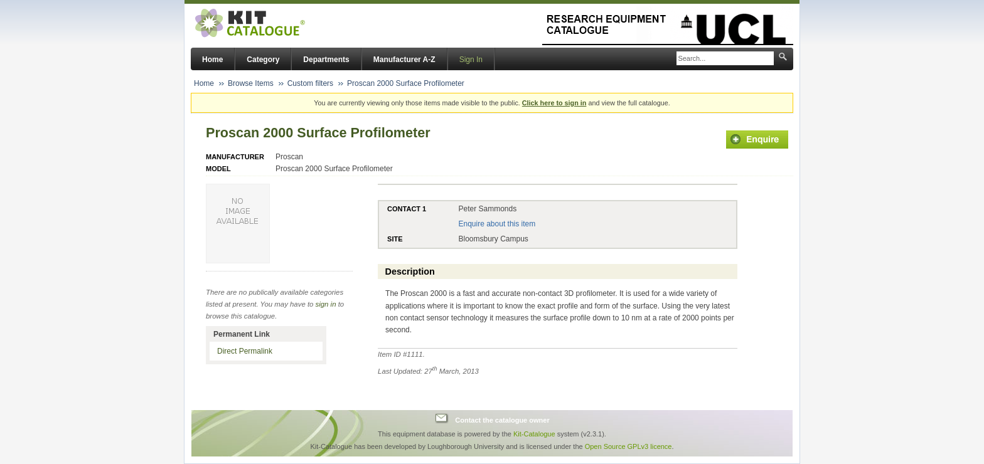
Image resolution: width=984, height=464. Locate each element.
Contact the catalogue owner (502, 420)
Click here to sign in (554, 103)
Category (263, 59)
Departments (326, 59)
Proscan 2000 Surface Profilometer (405, 83)
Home (212, 59)
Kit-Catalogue (534, 434)
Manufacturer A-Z (404, 59)
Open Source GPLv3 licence (628, 446)
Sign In (471, 59)
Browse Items (251, 83)
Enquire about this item (496, 223)
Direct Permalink (244, 351)
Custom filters (310, 83)
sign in (326, 304)
